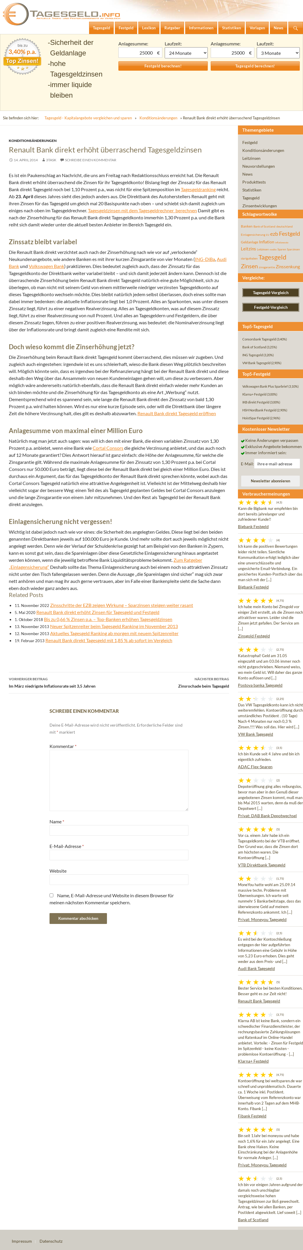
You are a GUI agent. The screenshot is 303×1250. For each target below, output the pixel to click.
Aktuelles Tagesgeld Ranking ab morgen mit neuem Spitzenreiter (114, 633)
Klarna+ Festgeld (253, 1061)
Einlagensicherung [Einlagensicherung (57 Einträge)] (253, 234)
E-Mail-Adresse (67, 846)
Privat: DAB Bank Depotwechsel (267, 815)
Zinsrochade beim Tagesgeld (174, 682)
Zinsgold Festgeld (254, 635)
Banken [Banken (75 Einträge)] (247, 226)
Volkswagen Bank (46, 266)
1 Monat (186, 52)
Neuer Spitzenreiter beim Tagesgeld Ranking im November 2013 (114, 626)
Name (57, 821)
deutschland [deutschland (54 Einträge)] (284, 226)
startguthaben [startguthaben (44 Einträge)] (249, 258)
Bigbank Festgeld (253, 526)
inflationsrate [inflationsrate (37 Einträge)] (281, 242)
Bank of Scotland (253, 1219)
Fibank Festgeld (252, 1115)
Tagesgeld (251, 197)
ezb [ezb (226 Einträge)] (274, 233)
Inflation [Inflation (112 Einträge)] (266, 241)
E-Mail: (247, 463)
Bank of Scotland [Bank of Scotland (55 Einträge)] (264, 226)
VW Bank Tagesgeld (255, 734)
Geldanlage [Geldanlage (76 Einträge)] (249, 242)
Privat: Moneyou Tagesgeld (262, 919)
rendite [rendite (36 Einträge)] (273, 249)
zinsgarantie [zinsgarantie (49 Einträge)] (267, 267)
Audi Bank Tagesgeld (256, 968)
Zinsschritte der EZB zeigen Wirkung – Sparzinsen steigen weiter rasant (121, 605)
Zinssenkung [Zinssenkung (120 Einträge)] (288, 266)
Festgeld (250, 142)
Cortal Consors (108, 448)
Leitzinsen (251, 158)
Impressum (22, 1241)
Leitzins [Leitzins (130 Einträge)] (248, 248)
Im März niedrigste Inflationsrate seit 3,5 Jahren (64, 682)
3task (51, 160)
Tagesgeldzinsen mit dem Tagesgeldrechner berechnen (142, 210)
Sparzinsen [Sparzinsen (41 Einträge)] (293, 249)
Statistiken (251, 189)
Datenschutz (51, 1241)
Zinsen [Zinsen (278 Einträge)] (249, 266)
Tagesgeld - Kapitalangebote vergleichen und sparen (88, 118)
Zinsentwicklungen (259, 205)
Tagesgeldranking (198, 189)
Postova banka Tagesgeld (260, 685)
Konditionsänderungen (158, 118)
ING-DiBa (205, 259)
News (247, 174)
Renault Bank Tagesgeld (259, 1000)
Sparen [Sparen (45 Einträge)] (282, 249)
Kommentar (63, 746)
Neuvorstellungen (258, 166)
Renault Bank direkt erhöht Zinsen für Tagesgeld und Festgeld (97, 612)
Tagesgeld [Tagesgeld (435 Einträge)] (272, 257)
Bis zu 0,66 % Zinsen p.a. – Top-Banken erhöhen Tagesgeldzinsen (108, 619)
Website (58, 871)
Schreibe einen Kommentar (90, 160)
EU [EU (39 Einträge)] (267, 234)
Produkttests (254, 181)
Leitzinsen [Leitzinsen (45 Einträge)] (263, 249)
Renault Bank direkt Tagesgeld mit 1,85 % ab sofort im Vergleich (108, 640)
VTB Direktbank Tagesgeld (261, 864)
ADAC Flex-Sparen (255, 766)
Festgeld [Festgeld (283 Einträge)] (289, 233)
